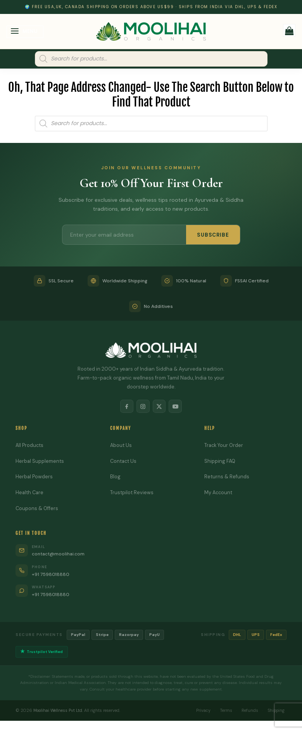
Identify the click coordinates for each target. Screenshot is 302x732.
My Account (218, 493)
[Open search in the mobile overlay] (151, 59)
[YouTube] (177, 407)
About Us (121, 446)
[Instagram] (143, 407)
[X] (160, 407)
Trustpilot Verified (42, 653)
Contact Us (124, 462)
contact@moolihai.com (60, 555)
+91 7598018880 (52, 575)
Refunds (247, 711)
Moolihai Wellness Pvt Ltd (58, 711)
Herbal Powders (34, 477)
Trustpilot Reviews (132, 493)
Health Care (30, 493)
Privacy (199, 711)
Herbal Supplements (40, 462)
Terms (222, 711)
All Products (30, 446)
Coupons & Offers (37, 509)
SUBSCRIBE (213, 235)
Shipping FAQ (220, 462)
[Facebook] (126, 407)
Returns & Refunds (226, 477)
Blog (115, 477)
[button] (25, 32)
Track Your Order (224, 446)
